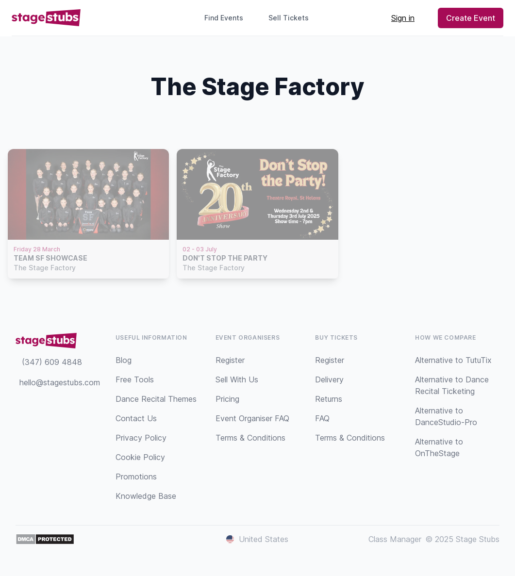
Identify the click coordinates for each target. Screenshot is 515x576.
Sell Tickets (292, 18)
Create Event (470, 18)
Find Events (223, 18)
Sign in (403, 18)
